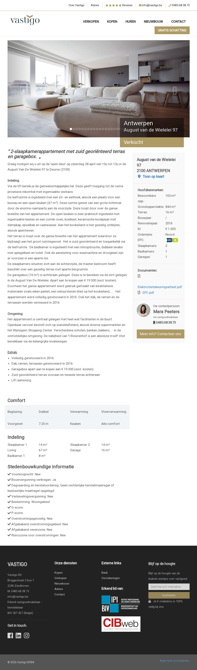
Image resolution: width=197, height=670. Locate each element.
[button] (21, 88)
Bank (105, 572)
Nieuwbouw (153, 22)
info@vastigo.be (152, 5)
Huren (131, 22)
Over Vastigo (76, 5)
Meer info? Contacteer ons (160, 334)
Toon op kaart (150, 176)
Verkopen (91, 22)
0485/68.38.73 (181, 5)
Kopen (112, 22)
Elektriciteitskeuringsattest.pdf (160, 284)
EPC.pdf (147, 292)
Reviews (119, 5)
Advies (95, 5)
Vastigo (17, 567)
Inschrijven (169, 597)
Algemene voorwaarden (174, 660)
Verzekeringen (111, 578)
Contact (178, 22)
